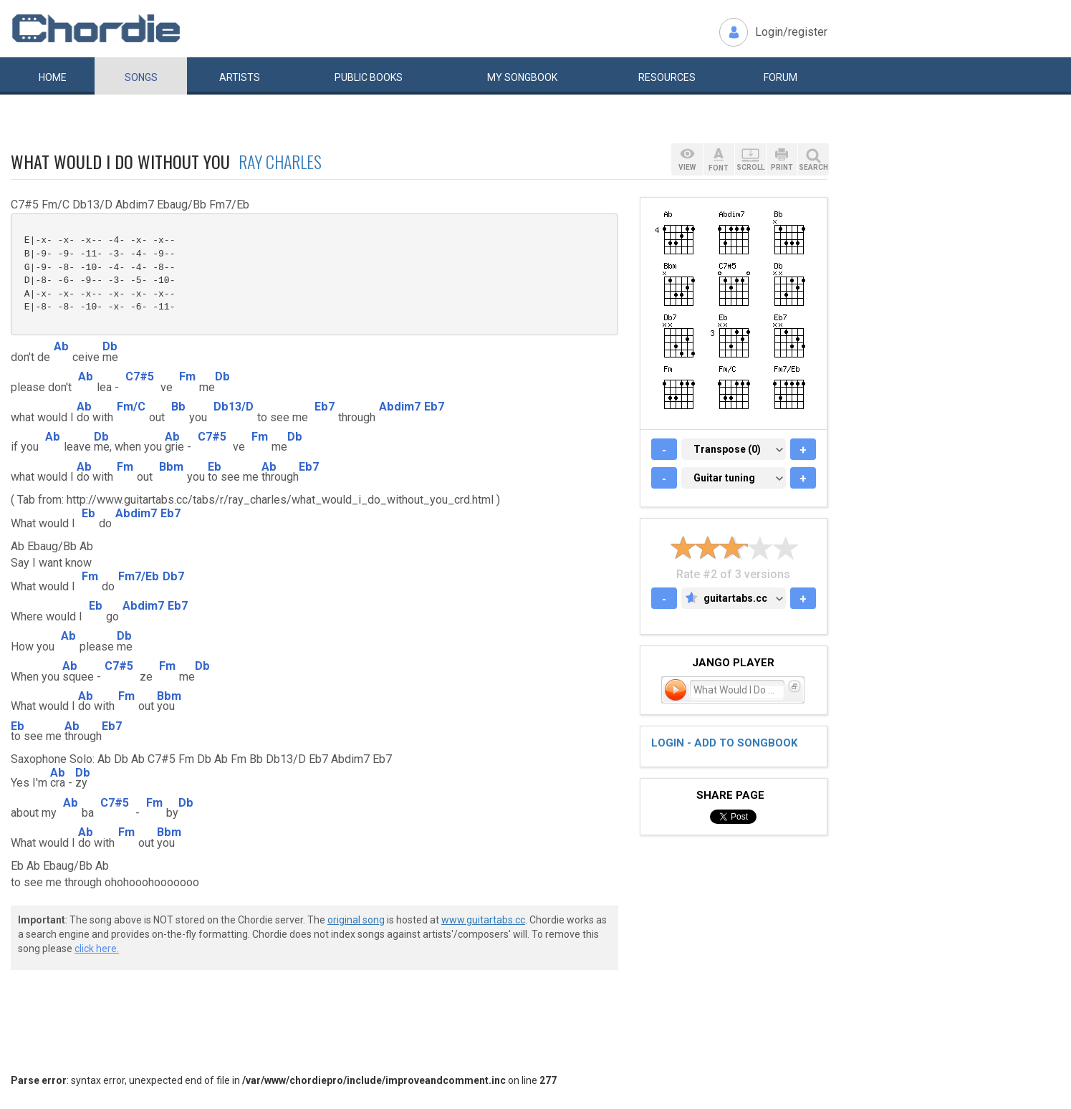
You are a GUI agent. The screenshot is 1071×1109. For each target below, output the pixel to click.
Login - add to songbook (724, 742)
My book (522, 77)
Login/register (791, 32)
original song (356, 920)
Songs (141, 77)
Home (53, 77)
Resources (667, 77)
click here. (97, 948)
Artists (239, 77)
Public (369, 77)
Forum (780, 77)
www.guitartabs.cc (483, 920)
